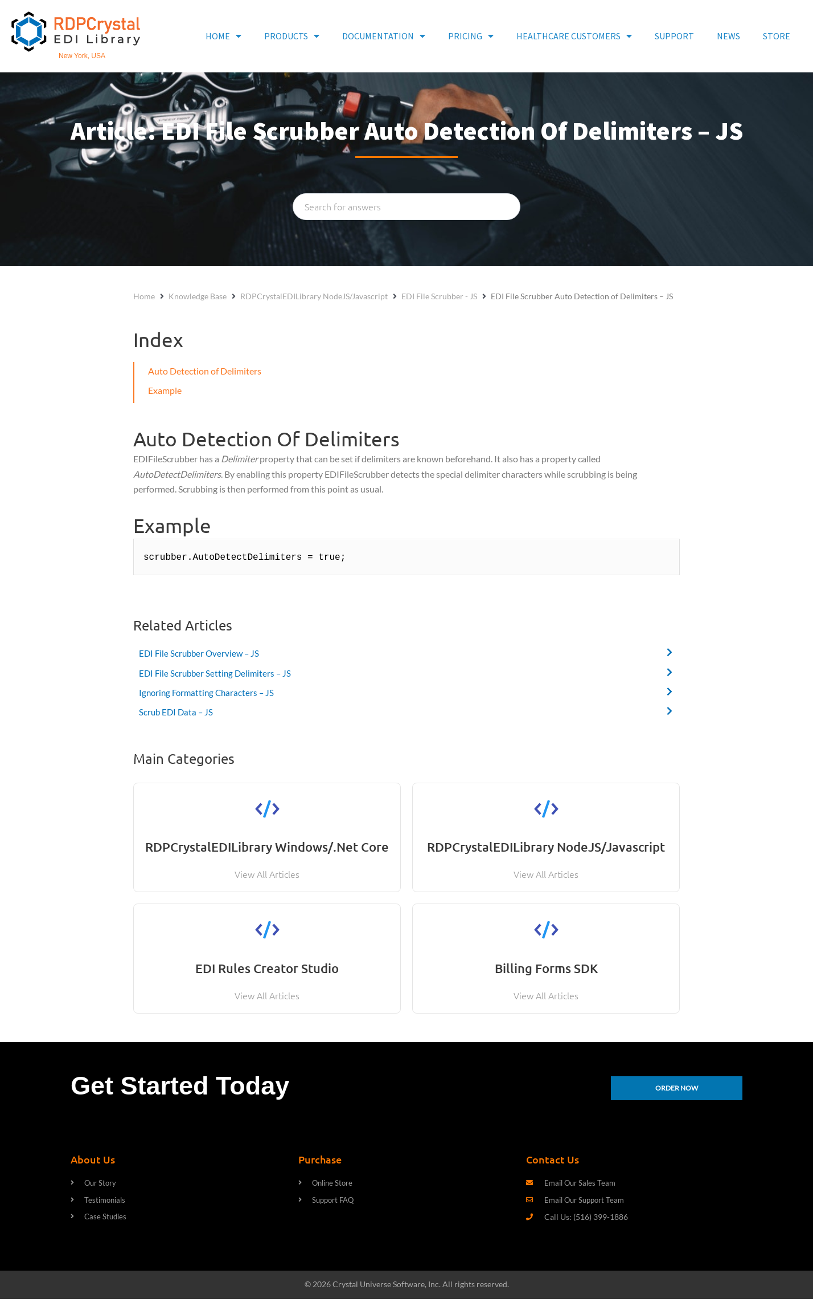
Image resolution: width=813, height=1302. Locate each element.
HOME (223, 36)
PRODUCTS (291, 36)
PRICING (471, 36)
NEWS (728, 36)
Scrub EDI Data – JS (177, 711)
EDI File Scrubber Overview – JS (201, 653)
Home (144, 296)
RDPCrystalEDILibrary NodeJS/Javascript (314, 296)
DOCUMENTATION (383, 36)
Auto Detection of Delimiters (204, 370)
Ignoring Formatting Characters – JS (209, 692)
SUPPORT (674, 36)
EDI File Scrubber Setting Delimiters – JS (217, 673)
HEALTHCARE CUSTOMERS (574, 36)
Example (165, 390)
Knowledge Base (198, 296)
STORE (776, 36)
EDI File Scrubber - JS (439, 296)
